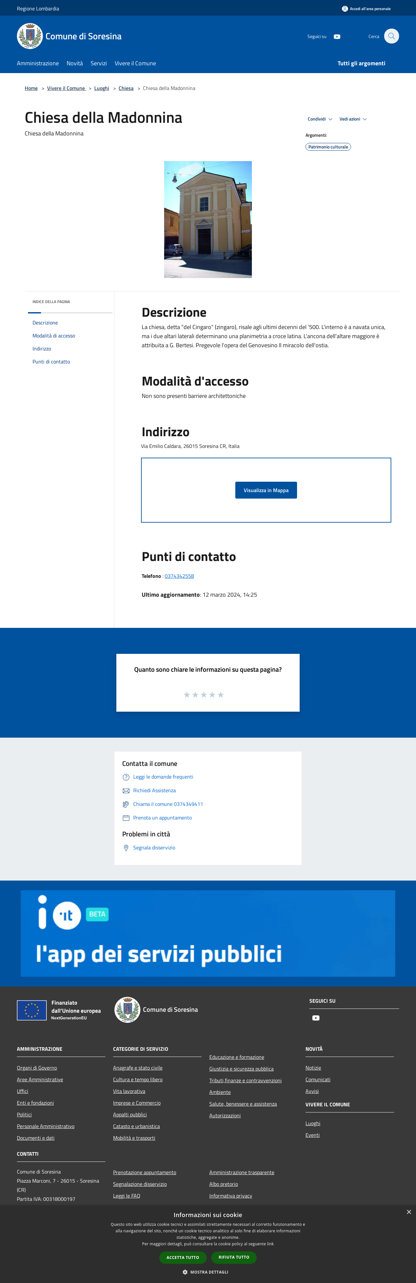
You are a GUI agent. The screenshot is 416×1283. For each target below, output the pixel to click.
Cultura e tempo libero (137, 1079)
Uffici (22, 1091)
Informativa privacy (230, 1196)
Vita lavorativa (129, 1091)
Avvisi (312, 1091)
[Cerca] (391, 36)
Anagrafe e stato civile (137, 1068)
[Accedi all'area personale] (366, 8)
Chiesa (126, 88)
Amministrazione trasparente (241, 1172)
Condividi (321, 119)
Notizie (313, 1068)
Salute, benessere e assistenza (243, 1104)
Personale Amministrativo (45, 1126)
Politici (24, 1114)
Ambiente (220, 1092)
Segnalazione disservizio (140, 1184)
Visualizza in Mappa (266, 490)
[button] (208, 1272)
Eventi (313, 1135)
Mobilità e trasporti (134, 1138)
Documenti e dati (36, 1138)
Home (31, 88)
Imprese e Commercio (137, 1103)
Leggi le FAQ (126, 1196)
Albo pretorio (223, 1184)
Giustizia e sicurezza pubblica (241, 1069)
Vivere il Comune (66, 88)
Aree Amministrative (40, 1079)
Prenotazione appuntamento (144, 1172)
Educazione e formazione (236, 1057)
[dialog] (208, 1244)
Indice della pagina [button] (51, 302)
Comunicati (318, 1079)
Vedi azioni (354, 119)
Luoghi (101, 88)
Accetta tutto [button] (183, 1257)
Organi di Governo (37, 1068)
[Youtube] (333, 36)
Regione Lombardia (38, 8)
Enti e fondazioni (35, 1103)
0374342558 (179, 576)
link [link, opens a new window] (270, 1244)
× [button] (408, 1212)
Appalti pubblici (130, 1114)
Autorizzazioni (225, 1115)
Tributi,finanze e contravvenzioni (245, 1080)
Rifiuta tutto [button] (234, 1257)
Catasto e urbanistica (136, 1126)
